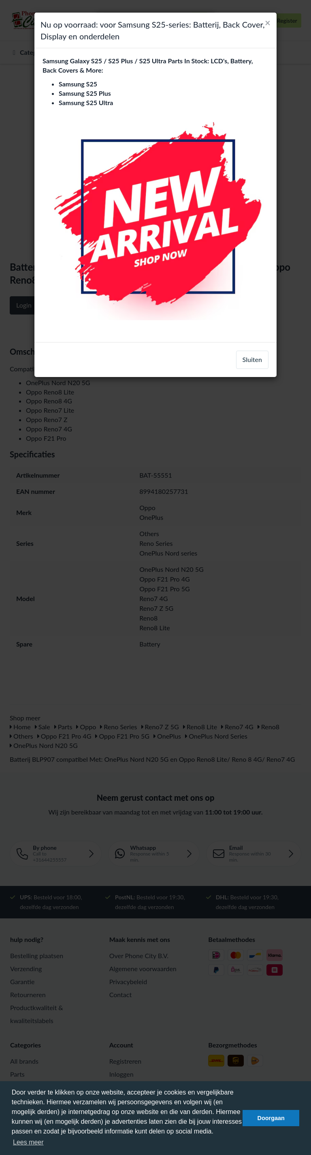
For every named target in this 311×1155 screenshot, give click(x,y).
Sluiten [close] (252, 359)
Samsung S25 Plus (85, 93)
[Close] (268, 23)
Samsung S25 (78, 84)
